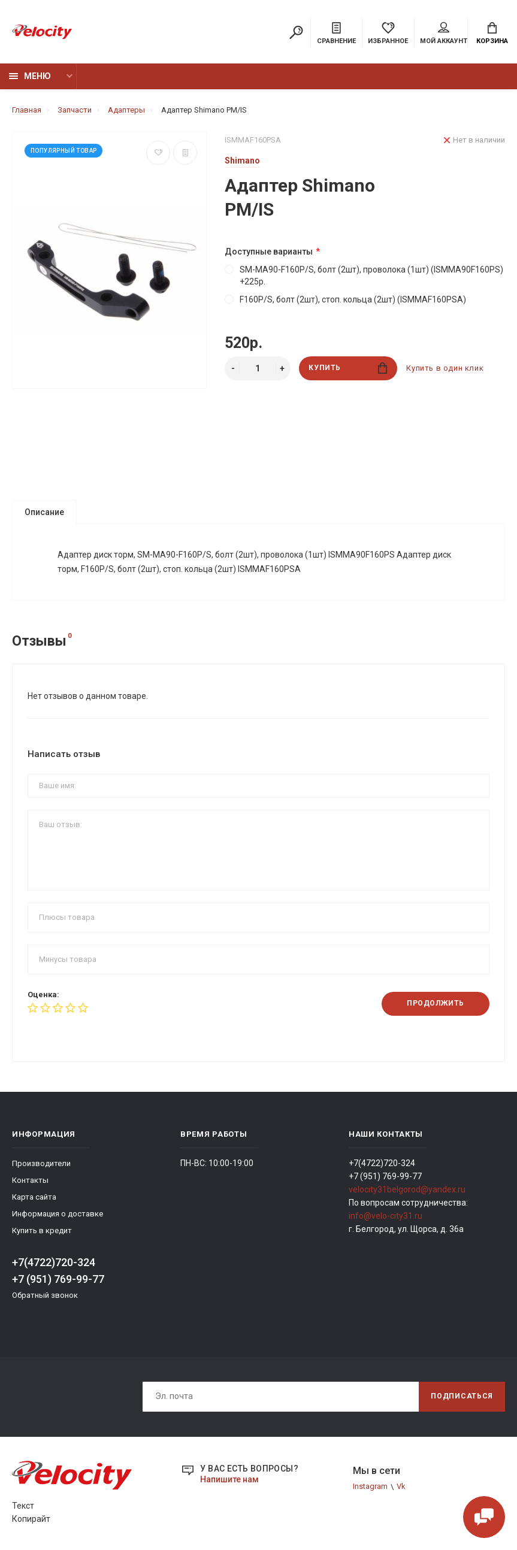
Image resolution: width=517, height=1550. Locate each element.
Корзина (492, 33)
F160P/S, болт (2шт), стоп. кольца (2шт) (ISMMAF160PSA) (345, 299)
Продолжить (435, 1004)
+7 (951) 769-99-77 (58, 1279)
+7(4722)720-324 (53, 1263)
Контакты (30, 1180)
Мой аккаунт (443, 33)
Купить (348, 368)
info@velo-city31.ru (385, 1216)
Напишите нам (229, 1479)
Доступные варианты (269, 251)
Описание (44, 512)
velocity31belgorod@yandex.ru (407, 1190)
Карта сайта (34, 1197)
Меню (30, 76)
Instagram (370, 1486)
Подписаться (462, 1396)
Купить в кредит (42, 1231)
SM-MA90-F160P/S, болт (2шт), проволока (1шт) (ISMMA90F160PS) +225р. (364, 275)
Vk (401, 1486)
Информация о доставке (57, 1214)
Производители (41, 1164)
